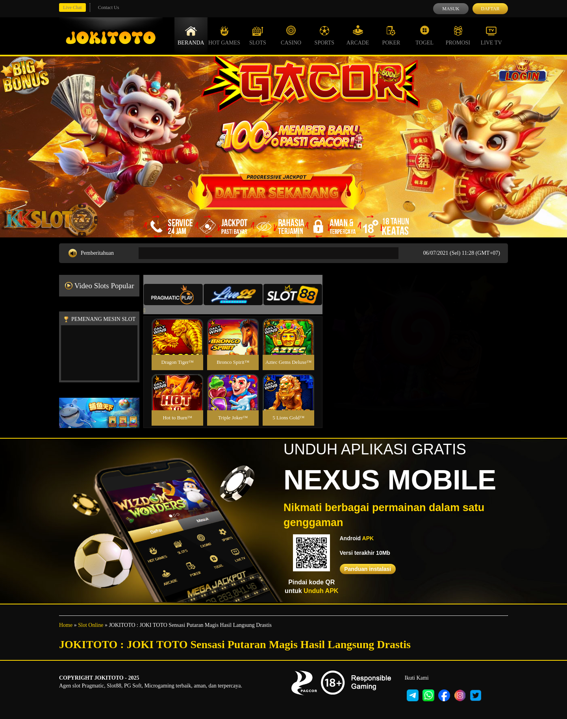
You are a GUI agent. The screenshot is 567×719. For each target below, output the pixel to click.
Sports (325, 35)
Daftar (490, 8)
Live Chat (72, 7)
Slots (257, 35)
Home (65, 625)
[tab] (173, 294)
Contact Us (108, 7)
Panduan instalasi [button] (367, 569)
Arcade (357, 35)
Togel (424, 35)
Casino (291, 35)
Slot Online (90, 625)
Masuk (450, 8)
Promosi (458, 35)
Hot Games (224, 35)
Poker (391, 35)
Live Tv (491, 35)
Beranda (191, 35)
